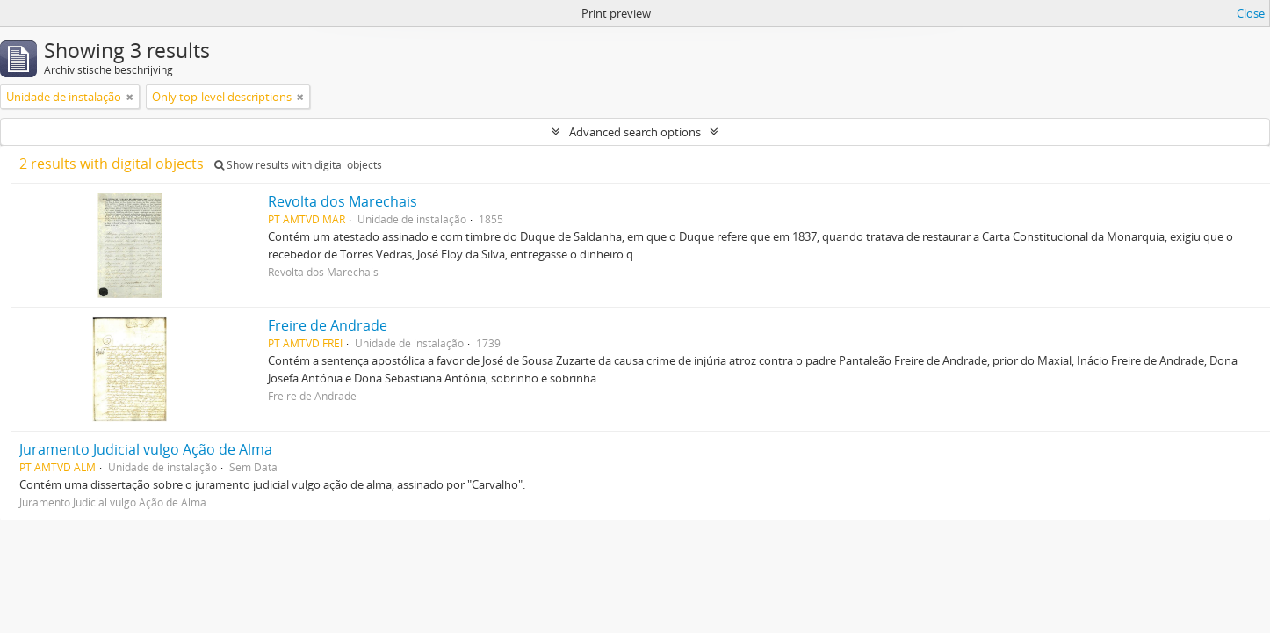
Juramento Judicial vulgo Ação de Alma (145, 449)
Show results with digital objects (298, 164)
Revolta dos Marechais (342, 201)
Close (1251, 13)
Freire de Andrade (327, 325)
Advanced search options (635, 132)
